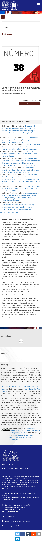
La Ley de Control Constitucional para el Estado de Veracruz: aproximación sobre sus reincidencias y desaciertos (20, 177)
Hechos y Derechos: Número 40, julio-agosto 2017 (20, 149)
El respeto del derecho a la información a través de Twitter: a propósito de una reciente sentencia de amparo (19, 128)
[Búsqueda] (21, 23)
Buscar (5, 27)
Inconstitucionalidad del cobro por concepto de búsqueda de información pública (20, 195)
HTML (29, 103)
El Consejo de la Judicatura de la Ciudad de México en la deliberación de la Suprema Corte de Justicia (21, 160)
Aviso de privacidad (10, 526)
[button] (17, 534)
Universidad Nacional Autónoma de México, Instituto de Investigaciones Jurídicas (24, 430)
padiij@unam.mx (8, 499)
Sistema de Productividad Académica (15, 468)
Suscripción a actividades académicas (17, 521)
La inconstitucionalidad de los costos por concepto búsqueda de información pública (19, 204)
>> (17, 213)
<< (1, 213)
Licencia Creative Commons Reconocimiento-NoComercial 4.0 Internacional (21, 437)
